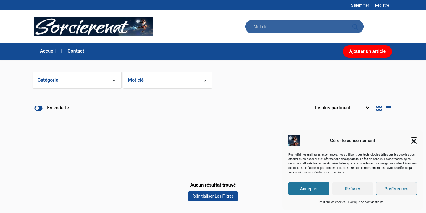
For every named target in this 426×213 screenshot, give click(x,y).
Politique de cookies (332, 202)
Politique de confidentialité (365, 202)
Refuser (352, 188)
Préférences (396, 188)
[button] (414, 140)
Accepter (309, 188)
